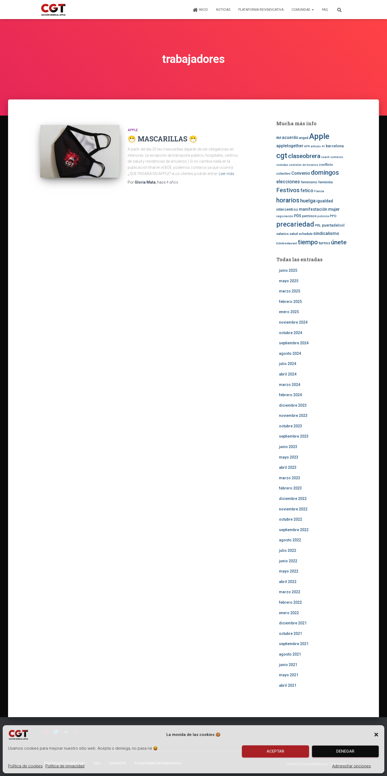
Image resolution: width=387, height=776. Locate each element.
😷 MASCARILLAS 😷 (162, 138)
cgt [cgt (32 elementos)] (281, 155)
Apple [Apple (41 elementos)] (319, 136)
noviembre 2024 (293, 322)
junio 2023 (288, 447)
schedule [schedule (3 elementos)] (306, 234)
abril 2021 (287, 685)
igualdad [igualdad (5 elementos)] (324, 201)
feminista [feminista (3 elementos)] (325, 182)
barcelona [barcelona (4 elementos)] (335, 146)
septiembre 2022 (294, 530)
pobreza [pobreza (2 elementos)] (323, 216)
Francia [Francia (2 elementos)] (319, 191)
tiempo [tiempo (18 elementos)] (308, 242)
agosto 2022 (290, 540)
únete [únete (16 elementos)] (338, 242)
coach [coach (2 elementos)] (325, 157)
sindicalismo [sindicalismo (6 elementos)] (326, 233)
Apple (133, 130)
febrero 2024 (290, 395)
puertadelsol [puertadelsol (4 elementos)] (333, 225)
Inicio (200, 10)
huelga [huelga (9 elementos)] (308, 201)
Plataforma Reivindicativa (261, 10)
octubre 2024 (290, 333)
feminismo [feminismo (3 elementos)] (309, 182)
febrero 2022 (290, 602)
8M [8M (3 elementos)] (278, 138)
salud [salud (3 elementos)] (293, 234)
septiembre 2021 (294, 644)
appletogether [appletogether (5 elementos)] (289, 146)
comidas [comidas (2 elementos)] (282, 165)
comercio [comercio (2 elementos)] (336, 157)
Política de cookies (25, 766)
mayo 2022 (288, 571)
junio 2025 (288, 270)
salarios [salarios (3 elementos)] (282, 234)
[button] (376, 734)
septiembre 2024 (294, 343)
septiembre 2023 (294, 436)
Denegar (345, 751)
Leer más (226, 173)
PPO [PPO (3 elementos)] (333, 216)
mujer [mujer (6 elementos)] (334, 209)
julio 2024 (287, 364)
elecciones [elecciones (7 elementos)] (288, 181)
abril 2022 (287, 582)
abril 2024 (287, 374)
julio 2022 (287, 550)
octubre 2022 (290, 519)
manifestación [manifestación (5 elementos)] (313, 209)
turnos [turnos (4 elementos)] (324, 243)
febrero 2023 (290, 488)
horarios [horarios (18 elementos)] (287, 200)
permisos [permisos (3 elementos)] (309, 216)
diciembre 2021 (293, 623)
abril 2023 (287, 467)
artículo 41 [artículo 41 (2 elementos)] (318, 146)
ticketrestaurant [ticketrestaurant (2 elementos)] (286, 243)
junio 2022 (288, 561)
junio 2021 (288, 665)
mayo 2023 (288, 457)
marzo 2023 (289, 478)
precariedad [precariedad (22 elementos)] (295, 224)
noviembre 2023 (293, 415)
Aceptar (275, 751)
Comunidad (303, 10)
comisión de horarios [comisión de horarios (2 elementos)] (303, 165)
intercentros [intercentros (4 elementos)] (287, 209)
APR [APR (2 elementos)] (307, 146)
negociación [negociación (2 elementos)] (284, 216)
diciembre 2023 (293, 405)
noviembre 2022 (293, 509)
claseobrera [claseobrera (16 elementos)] (304, 156)
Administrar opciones (351, 766)
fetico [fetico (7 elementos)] (306, 190)
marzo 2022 (289, 592)
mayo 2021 (288, 675)
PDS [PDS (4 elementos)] (297, 216)
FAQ (325, 10)
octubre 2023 (290, 426)
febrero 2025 (290, 301)
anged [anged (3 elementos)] (303, 138)
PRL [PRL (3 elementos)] (318, 225)
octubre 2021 (290, 633)
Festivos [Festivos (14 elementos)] (288, 190)
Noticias (223, 10)
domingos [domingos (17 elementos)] (325, 172)
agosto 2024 (290, 353)
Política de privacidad (64, 766)
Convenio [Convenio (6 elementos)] (300, 173)
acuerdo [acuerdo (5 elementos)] (290, 137)
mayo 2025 (288, 281)
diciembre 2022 (293, 498)
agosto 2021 (290, 654)
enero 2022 (289, 613)
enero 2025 (289, 312)
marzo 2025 (289, 291)
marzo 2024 (289, 384)
